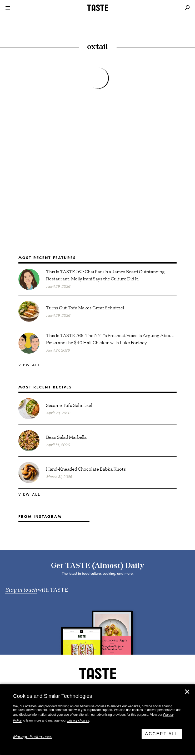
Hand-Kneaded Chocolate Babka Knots (86, 468)
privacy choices (78, 720)
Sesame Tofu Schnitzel (69, 405)
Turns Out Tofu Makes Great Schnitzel (85, 307)
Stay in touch (21, 589)
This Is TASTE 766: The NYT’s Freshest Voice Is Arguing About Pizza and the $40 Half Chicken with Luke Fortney (109, 338)
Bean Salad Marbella (66, 436)
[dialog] (97, 719)
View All (29, 365)
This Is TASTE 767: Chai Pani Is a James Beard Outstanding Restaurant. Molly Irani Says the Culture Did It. (105, 275)
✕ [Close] (187, 691)
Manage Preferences (32, 736)
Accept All (161, 734)
